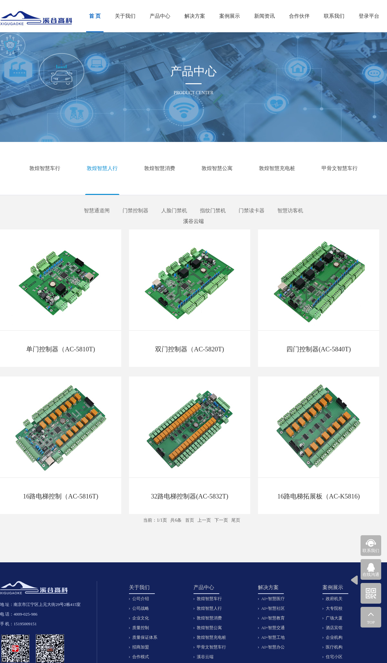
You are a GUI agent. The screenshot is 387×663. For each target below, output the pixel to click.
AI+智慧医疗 (273, 598)
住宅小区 (334, 656)
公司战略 (140, 608)
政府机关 (334, 598)
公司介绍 (140, 598)
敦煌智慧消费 (159, 168)
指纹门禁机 (213, 210)
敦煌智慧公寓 (217, 168)
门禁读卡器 (251, 210)
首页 (189, 520)
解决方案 (194, 16)
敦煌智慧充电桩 (277, 168)
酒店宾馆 (334, 627)
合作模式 (140, 656)
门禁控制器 (135, 210)
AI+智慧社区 (273, 608)
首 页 (95, 16)
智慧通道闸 (97, 210)
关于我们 (125, 16)
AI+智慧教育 (273, 618)
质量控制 (140, 627)
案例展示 (229, 16)
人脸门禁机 (174, 210)
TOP (371, 622)
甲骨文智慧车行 (340, 168)
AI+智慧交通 (273, 627)
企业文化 (140, 618)
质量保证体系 (144, 637)
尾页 (235, 520)
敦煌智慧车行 (44, 168)
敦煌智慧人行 (102, 168)
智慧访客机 (290, 210)
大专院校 (334, 608)
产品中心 (160, 16)
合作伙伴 (299, 16)
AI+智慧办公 (273, 647)
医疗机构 (334, 647)
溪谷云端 (193, 221)
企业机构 (334, 637)
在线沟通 (370, 574)
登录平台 (369, 16)
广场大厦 (334, 618)
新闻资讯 (264, 16)
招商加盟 (140, 647)
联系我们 (334, 16)
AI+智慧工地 (273, 637)
